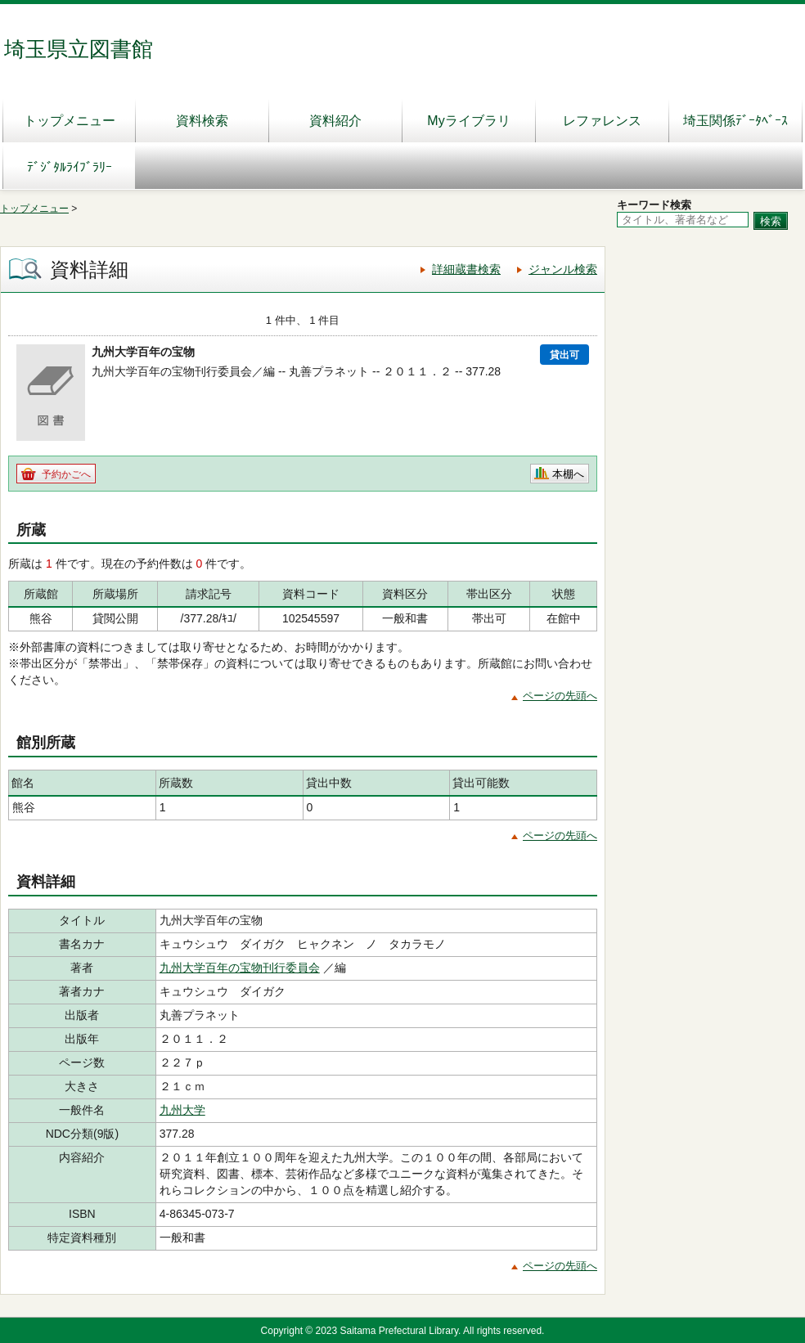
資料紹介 (335, 121)
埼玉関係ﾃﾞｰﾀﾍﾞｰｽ (735, 121)
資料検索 (202, 121)
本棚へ (568, 474)
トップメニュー (69, 121)
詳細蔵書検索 (466, 269)
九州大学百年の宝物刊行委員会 (240, 967)
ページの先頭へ (560, 695)
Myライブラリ (468, 121)
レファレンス (602, 121)
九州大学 (182, 1109)
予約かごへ (66, 474)
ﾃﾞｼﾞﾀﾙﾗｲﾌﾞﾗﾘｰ (69, 167)
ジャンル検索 (562, 269)
